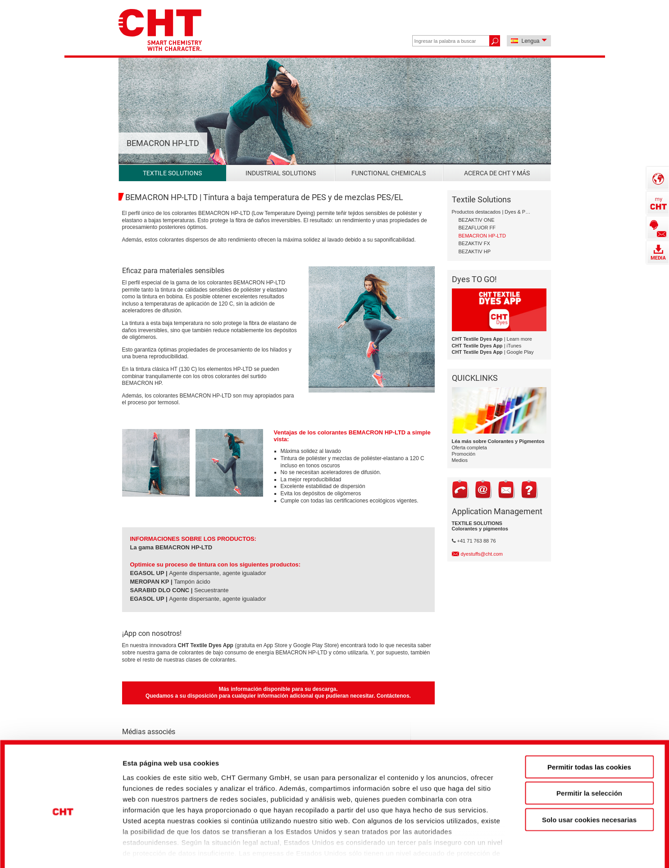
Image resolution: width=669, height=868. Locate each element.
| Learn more (492, 339)
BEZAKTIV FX (474, 243)
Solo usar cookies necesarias (589, 777)
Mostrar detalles (488, 846)
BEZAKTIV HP (475, 251)
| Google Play (493, 352)
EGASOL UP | (149, 573)
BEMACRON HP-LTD (482, 235)
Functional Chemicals (388, 173)
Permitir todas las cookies (589, 724)
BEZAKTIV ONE (477, 220)
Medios (460, 460)
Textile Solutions (172, 173)
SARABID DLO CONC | (161, 590)
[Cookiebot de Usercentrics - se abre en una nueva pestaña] (62, 846)
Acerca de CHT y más (497, 173)
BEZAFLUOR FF (477, 227)
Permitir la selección (589, 750)
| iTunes (487, 345)
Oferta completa (469, 447)
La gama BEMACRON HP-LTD (171, 547)
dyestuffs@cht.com (482, 554)
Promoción (464, 454)
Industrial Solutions (281, 173)
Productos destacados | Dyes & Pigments (491, 212)
